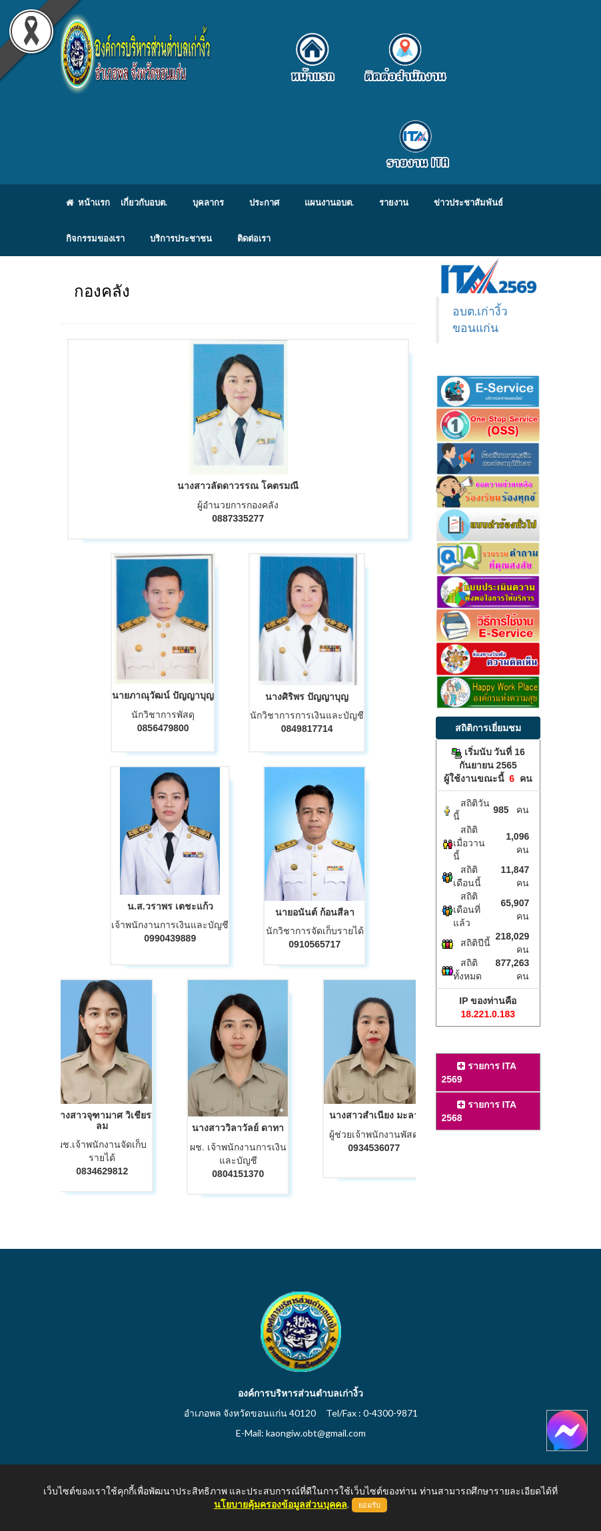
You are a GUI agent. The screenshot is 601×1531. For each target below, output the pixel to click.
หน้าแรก (88, 202)
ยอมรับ (369, 1505)
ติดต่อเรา (254, 238)
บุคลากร (208, 202)
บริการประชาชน (181, 238)
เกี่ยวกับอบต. (144, 202)
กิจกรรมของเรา (95, 238)
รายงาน (393, 202)
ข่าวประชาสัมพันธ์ (468, 202)
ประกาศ (264, 202)
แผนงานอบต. (329, 202)
